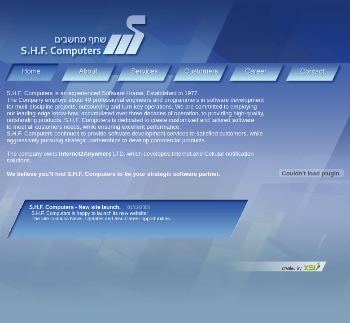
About (89, 73)
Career (257, 73)
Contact (313, 73)
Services (145, 73)
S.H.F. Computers (85, 35)
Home (32, 73)
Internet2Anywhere (85, 153)
